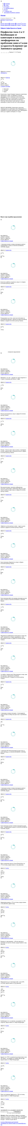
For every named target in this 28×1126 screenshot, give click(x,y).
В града (6, 6)
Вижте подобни (5, 86)
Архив (2, 1123)
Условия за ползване (16, 1123)
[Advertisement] (12, 164)
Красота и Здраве (8, 241)
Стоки (6, 5)
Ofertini (3, 15)
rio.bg (7, 868)
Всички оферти (5, 23)
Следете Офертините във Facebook (9, 1122)
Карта (5, 91)
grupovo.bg (8, 250)
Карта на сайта (7, 1123)
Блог (6, 9)
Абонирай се (4, 72)
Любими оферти (9, 8)
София (2, 241)
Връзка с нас (8, 11)
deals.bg (8, 77)
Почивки (7, 3)
